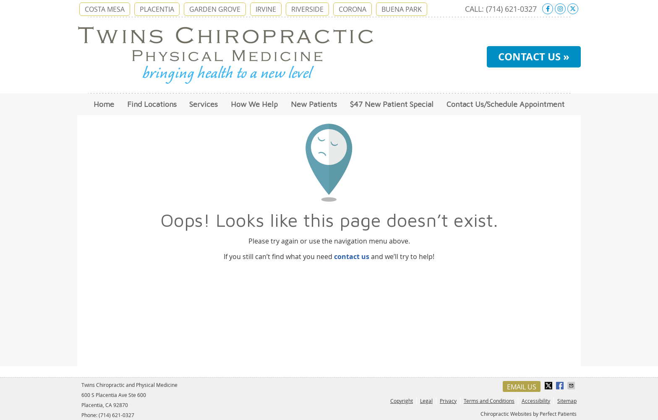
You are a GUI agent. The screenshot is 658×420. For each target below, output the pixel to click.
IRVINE (266, 9)
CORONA (352, 9)
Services (203, 104)
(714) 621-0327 (511, 9)
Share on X (549, 385)
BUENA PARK (401, 9)
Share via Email (572, 385)
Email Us (521, 386)
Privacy (448, 400)
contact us (351, 256)
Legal (426, 400)
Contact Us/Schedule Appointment (505, 104)
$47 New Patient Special (391, 104)
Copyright (401, 400)
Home (104, 104)
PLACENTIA (157, 9)
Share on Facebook (560, 385)
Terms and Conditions (489, 400)
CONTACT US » (533, 56)
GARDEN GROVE (214, 9)
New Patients (314, 104)
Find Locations (152, 104)
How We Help (254, 104)
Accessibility (536, 400)
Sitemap (567, 400)
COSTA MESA (105, 9)
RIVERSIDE (307, 9)
